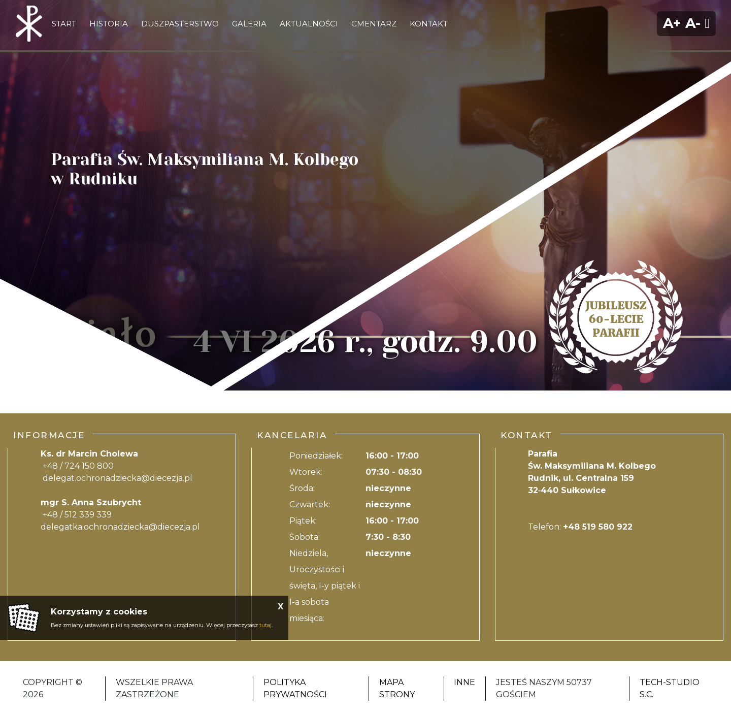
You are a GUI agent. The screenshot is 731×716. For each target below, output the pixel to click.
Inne (464, 682)
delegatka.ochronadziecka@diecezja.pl (120, 527)
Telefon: (580, 527)
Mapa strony (397, 688)
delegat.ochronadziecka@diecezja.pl (117, 478)
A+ (672, 23)
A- (693, 23)
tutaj (265, 625)
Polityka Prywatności (295, 688)
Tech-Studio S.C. (670, 688)
